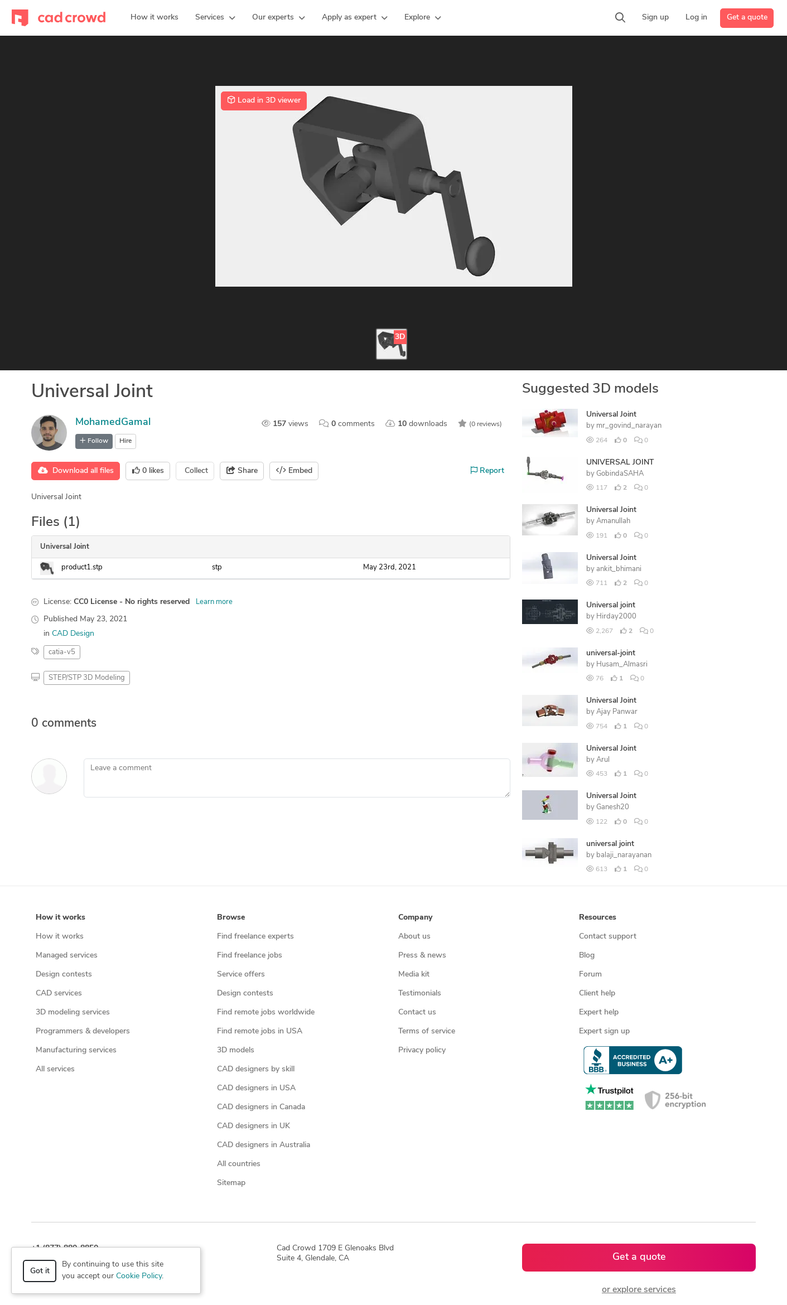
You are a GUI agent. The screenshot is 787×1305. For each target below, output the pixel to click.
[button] (215, 18)
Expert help (599, 1012)
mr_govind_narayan (629, 425)
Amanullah (613, 521)
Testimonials (419, 993)
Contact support (607, 936)
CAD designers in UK (253, 1126)
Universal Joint (611, 414)
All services (55, 1069)
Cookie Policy (139, 1276)
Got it (40, 1271)
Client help (597, 993)
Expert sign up (604, 1031)
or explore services (639, 1289)
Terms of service (426, 1031)
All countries (238, 1164)
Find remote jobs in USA (259, 1031)
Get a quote (747, 17)
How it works (60, 936)
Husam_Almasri (622, 664)
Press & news (422, 955)
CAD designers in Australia (263, 1145)
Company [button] (415, 918)
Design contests (64, 974)
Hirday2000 (616, 616)
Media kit (413, 974)
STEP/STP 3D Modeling (87, 678)
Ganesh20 (612, 807)
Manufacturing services (76, 1050)
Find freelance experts (255, 936)
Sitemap (231, 1183)
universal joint (610, 844)
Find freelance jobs (249, 955)
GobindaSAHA (620, 473)
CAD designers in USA (256, 1088)
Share (242, 470)
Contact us (417, 1012)
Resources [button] (597, 918)
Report (487, 470)
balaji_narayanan (623, 855)
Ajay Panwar (617, 712)
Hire (125, 441)
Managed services (67, 955)
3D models (235, 1050)
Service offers (241, 974)
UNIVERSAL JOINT (620, 462)
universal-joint (610, 653)
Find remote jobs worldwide (266, 1012)
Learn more (214, 602)
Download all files (76, 470)
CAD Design (73, 634)
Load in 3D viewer (264, 100)
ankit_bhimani (618, 569)
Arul (603, 759)
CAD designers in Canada (261, 1107)
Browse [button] (231, 918)
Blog (587, 955)
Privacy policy (422, 1050)
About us (414, 936)
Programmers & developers (83, 1031)
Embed (294, 470)
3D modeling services (73, 1012)
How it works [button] (60, 918)
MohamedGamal (113, 422)
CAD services (59, 993)
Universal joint (610, 605)
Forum (590, 974)
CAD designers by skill (255, 1069)
